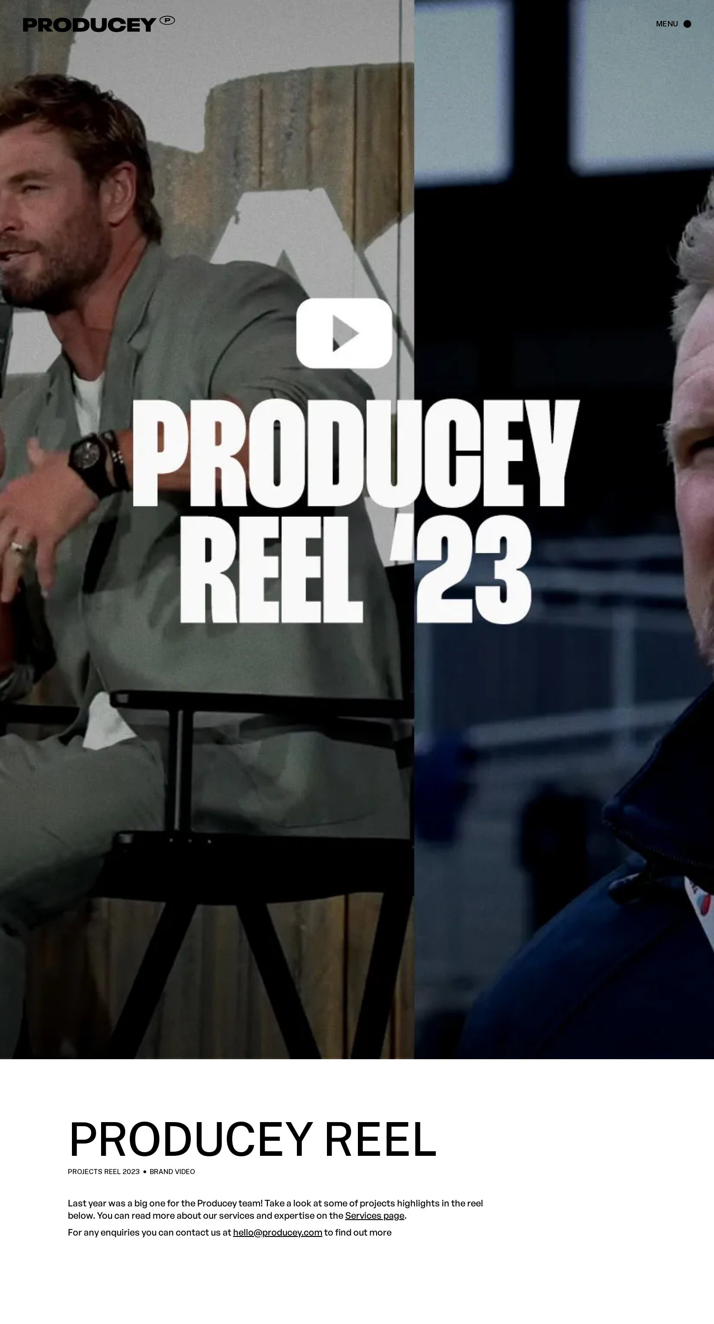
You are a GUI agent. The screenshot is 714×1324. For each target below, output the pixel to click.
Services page (374, 1215)
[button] (669, 24)
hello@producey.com (277, 1232)
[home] (155, 24)
